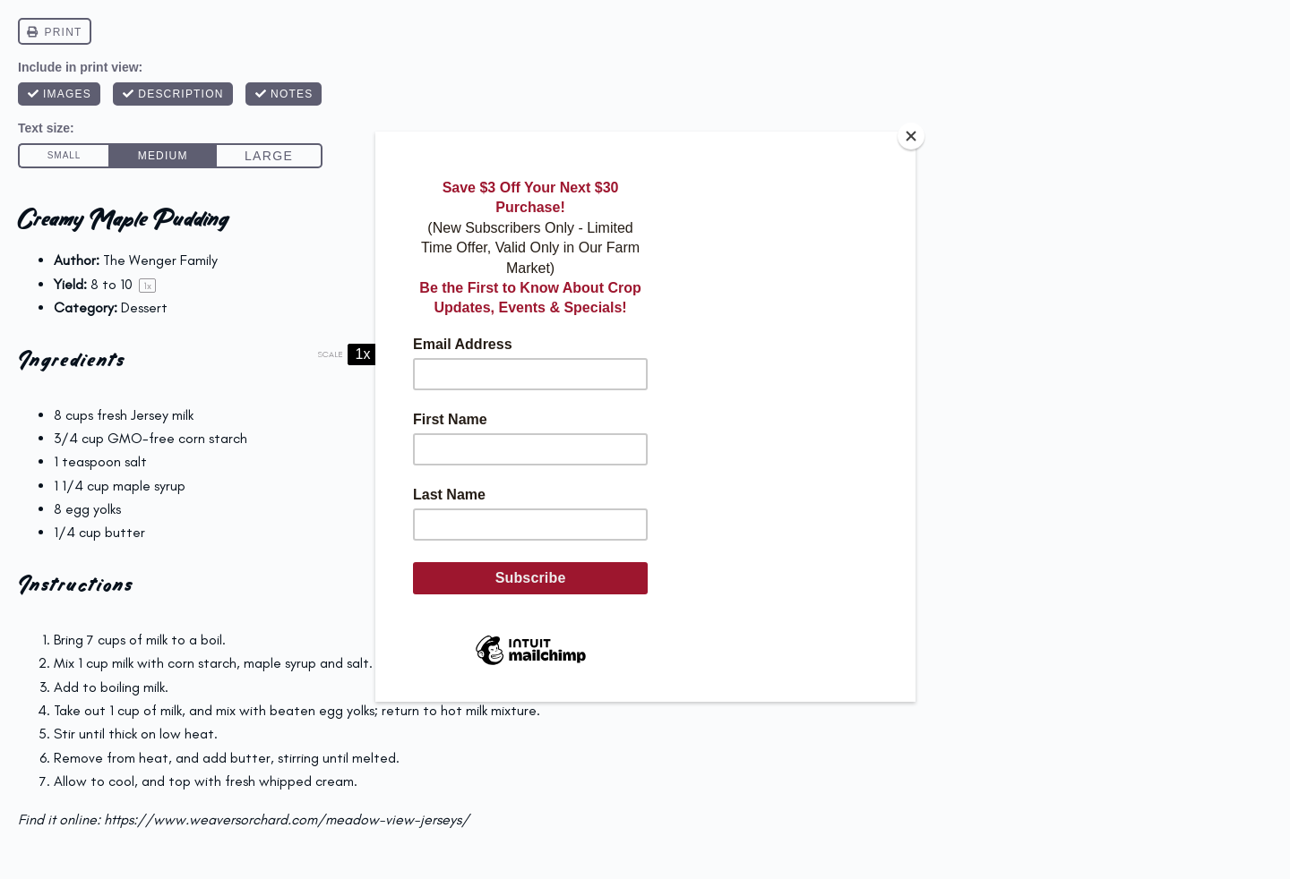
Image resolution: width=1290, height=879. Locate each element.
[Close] (911, 136)
